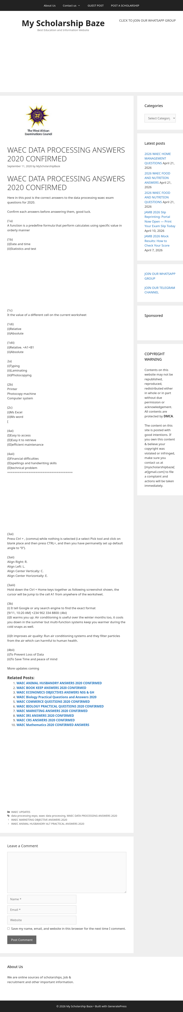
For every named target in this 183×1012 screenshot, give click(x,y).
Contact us (73, 5)
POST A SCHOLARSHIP (125, 5)
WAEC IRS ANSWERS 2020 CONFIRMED (45, 715)
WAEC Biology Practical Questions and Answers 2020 (56, 697)
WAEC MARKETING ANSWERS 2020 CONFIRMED (52, 711)
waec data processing (52, 815)
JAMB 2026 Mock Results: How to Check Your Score (157, 240)
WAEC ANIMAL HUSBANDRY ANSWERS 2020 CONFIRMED (59, 683)
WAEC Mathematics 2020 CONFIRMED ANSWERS (53, 725)
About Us (50, 5)
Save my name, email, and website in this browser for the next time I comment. (68, 928)
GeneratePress (117, 1006)
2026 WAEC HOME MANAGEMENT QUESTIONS (157, 158)
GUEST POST (96, 5)
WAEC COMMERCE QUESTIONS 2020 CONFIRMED (53, 701)
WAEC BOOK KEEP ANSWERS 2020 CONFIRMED (51, 688)
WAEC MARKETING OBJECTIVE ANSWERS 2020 (39, 819)
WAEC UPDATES (20, 812)
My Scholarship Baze (63, 23)
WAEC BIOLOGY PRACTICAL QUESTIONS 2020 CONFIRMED (60, 706)
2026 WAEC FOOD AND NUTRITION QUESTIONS (157, 197)
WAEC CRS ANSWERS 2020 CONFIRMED (46, 720)
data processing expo (24, 815)
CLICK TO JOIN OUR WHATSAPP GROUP (147, 20)
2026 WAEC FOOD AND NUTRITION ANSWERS (157, 178)
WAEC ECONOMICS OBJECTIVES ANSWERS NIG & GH (55, 692)
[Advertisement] (147, 57)
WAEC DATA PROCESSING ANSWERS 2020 (92, 815)
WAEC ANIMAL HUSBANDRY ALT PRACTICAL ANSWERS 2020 (47, 823)
